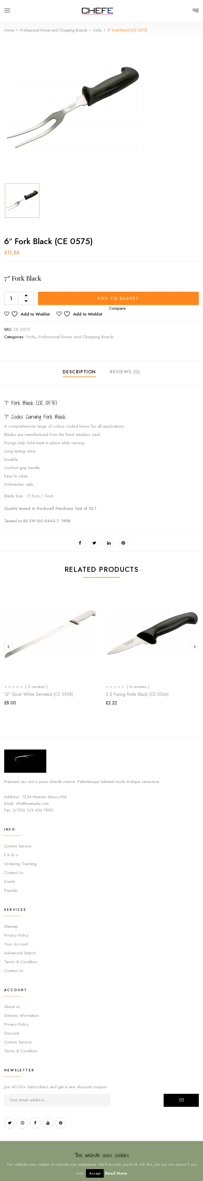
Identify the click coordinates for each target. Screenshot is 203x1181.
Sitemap (11, 926)
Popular (11, 890)
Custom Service (18, 846)
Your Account (16, 944)
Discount (11, 1033)
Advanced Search (20, 953)
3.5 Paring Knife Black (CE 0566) (137, 694)
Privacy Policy (16, 935)
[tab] (79, 372)
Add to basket (118, 298)
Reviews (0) (125, 372)
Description (79, 372)
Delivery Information (21, 1015)
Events (9, 881)
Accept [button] (94, 1173)
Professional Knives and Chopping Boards (53, 30)
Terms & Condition (20, 962)
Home (9, 30)
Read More (116, 1173)
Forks (97, 30)
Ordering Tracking (20, 864)
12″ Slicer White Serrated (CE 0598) (38, 694)
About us (12, 1007)
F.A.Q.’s (11, 855)
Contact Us (13, 873)
